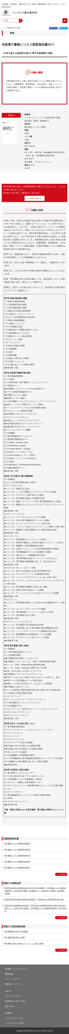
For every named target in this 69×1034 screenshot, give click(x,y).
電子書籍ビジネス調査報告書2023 (17, 856)
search (21, 21)
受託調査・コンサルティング (16, 969)
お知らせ (8, 991)
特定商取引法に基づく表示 (15, 1001)
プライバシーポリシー (13, 996)
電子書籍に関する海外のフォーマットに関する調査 (23, 943)
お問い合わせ (35, 198)
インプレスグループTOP (14, 1023)
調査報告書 (10, 28)
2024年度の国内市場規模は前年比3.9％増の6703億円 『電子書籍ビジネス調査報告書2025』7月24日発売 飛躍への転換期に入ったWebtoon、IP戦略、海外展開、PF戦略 (35, 891)
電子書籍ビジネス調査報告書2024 (17, 850)
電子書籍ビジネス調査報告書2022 (17, 862)
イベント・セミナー (12, 979)
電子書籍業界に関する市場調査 (16, 931)
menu (64, 20)
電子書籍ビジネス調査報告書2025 (17, 844)
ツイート (62, 28)
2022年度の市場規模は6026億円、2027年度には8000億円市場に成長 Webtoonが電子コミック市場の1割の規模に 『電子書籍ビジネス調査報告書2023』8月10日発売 (35, 908)
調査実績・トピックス (13, 984)
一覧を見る (62, 874)
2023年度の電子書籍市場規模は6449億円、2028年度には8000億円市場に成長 (34, 899)
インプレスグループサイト (15, 1018)
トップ (4, 28)
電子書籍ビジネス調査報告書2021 (17, 868)
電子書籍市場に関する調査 (14, 937)
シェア (52, 28)
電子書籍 (17, 28)
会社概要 (8, 1013)
